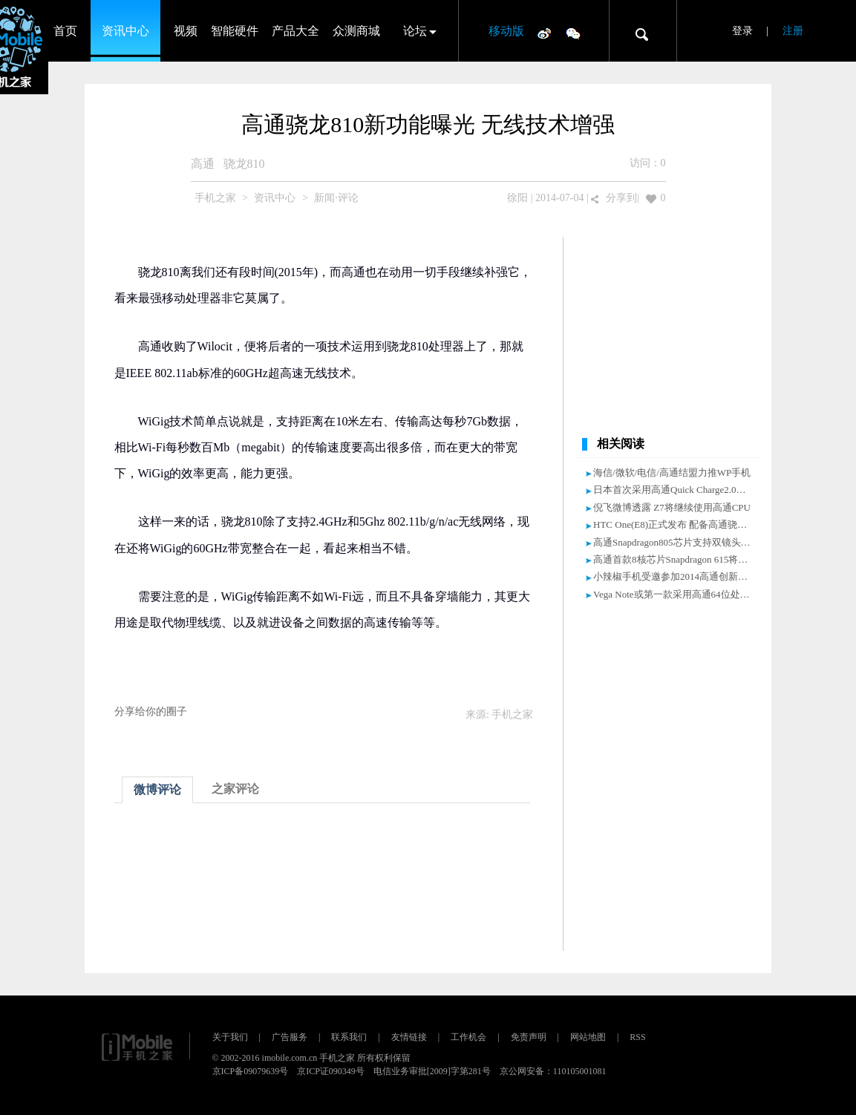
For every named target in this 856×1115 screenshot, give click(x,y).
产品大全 (295, 30)
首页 (65, 30)
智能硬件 (234, 30)
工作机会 (468, 1037)
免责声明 (528, 1037)
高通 (203, 163)
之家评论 (235, 788)
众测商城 (356, 30)
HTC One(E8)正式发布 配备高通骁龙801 (677, 524)
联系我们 (349, 1037)
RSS (637, 1037)
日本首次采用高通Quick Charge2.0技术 (674, 489)
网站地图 (588, 1037)
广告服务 (289, 1037)
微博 (544, 33)
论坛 (415, 30)
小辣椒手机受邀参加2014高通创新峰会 (675, 576)
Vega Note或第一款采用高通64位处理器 (676, 594)
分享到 (621, 197)
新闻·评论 (336, 197)
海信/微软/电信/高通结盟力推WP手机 (672, 472)
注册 (793, 30)
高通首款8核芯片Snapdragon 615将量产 (675, 559)
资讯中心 (125, 30)
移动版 (506, 30)
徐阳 (517, 197)
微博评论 (157, 789)
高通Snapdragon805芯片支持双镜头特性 (676, 542)
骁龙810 (244, 163)
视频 (185, 30)
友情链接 (409, 1037)
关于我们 (230, 1037)
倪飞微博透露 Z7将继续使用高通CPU (672, 507)
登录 (742, 30)
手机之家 (215, 197)
